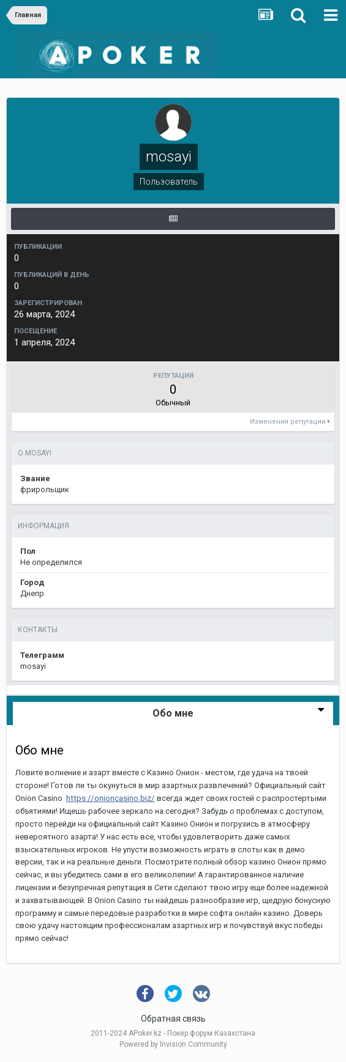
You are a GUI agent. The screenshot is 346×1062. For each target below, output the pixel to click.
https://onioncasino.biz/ (110, 798)
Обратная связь (173, 1018)
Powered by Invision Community (173, 1044)
